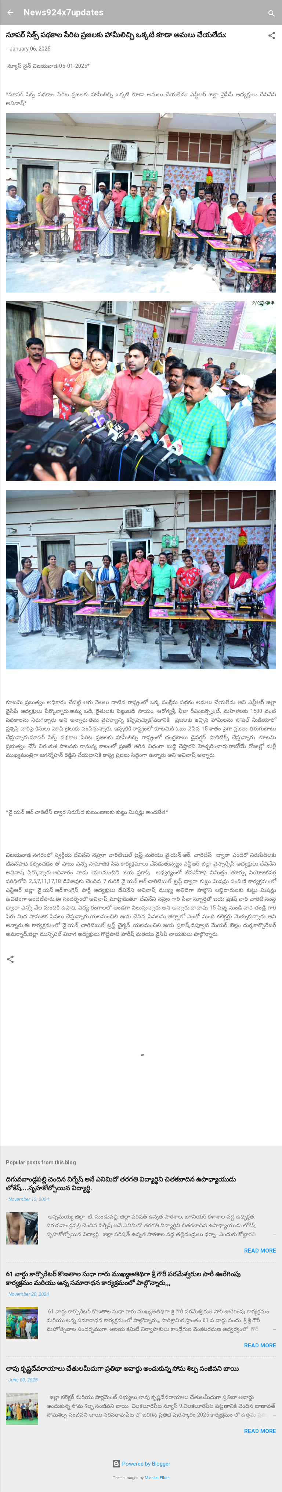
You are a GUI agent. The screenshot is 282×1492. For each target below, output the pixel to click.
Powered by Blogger (141, 1464)
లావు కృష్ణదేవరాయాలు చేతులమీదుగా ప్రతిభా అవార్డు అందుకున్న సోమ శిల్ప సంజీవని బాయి (122, 1368)
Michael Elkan (157, 1478)
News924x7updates (64, 12)
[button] (271, 36)
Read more (260, 1250)
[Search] (271, 15)
